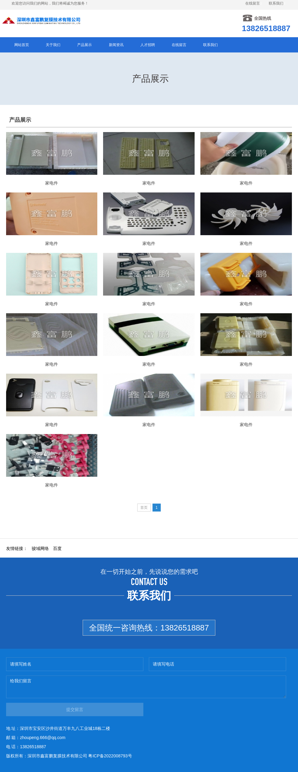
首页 (144, 507)
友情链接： (16, 548)
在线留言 (252, 3)
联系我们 (276, 3)
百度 (57, 548)
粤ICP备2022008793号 (110, 755)
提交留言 (74, 709)
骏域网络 (40, 548)
